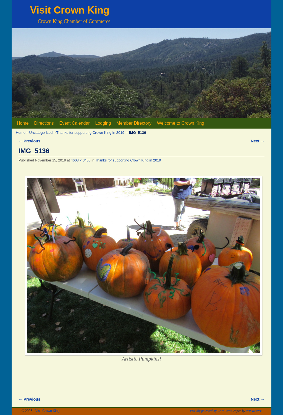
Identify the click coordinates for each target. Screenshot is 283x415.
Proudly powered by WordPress (211, 411)
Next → (257, 141)
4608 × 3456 (80, 160)
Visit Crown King (69, 10)
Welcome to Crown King (180, 123)
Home (23, 123)
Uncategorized (41, 132)
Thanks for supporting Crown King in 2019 (90, 132)
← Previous (29, 141)
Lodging (103, 123)
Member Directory (133, 123)
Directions (44, 123)
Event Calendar (74, 123)
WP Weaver (253, 411)
